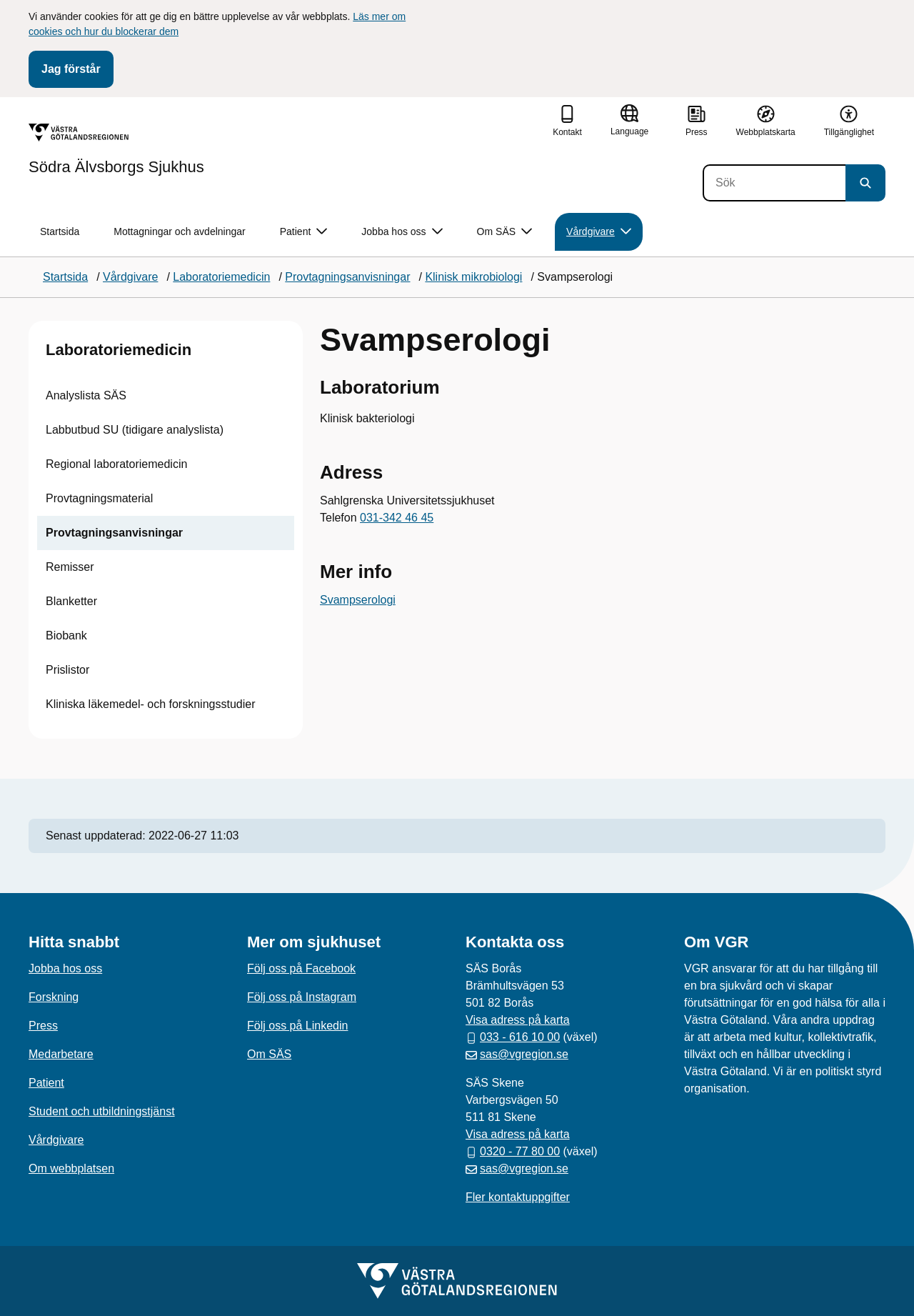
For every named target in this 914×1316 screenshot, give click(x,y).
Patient (46, 1083)
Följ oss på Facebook (301, 968)
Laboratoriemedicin (118, 350)
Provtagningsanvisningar (114, 533)
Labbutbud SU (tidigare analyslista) (135, 430)
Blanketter (71, 601)
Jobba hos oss (65, 968)
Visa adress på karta (518, 1020)
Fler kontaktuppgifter (518, 1197)
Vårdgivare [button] (598, 231)
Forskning (54, 997)
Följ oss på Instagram (301, 997)
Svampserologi (358, 600)
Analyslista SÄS (86, 395)
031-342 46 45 (396, 518)
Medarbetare (61, 1054)
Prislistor (67, 670)
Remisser (70, 567)
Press (43, 1026)
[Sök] (774, 182)
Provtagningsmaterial (99, 498)
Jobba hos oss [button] (401, 231)
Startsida (59, 231)
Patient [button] (304, 231)
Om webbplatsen (71, 1168)
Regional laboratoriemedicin (116, 464)
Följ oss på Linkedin (297, 1026)
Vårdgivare (56, 1140)
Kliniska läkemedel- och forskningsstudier (150, 704)
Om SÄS (269, 1054)
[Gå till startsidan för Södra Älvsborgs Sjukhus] (116, 149)
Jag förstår (71, 69)
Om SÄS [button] (504, 231)
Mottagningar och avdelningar (179, 231)
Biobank (66, 635)
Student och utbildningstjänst (102, 1111)
